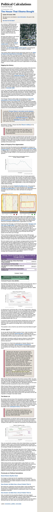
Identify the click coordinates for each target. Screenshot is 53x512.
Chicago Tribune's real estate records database (21, 111)
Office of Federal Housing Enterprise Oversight (18, 53)
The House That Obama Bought (17, 11)
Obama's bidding (26, 124)
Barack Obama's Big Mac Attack (9, 475)
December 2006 (10, 88)
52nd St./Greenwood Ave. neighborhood (18, 219)
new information (22, 17)
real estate (18, 503)
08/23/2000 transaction (22, 117)
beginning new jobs (19, 75)
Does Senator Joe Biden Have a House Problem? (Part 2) (16, 492)
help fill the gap (19, 333)
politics (13, 503)
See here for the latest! (9, 20)
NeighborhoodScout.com (20, 186)
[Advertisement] (19, 508)
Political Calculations (16, 4)
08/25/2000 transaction (20, 120)
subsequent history (15, 406)
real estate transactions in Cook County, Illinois (17, 99)
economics (8, 503)
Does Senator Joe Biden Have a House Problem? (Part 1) (16, 484)
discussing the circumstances (23, 344)
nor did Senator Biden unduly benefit (16, 47)
